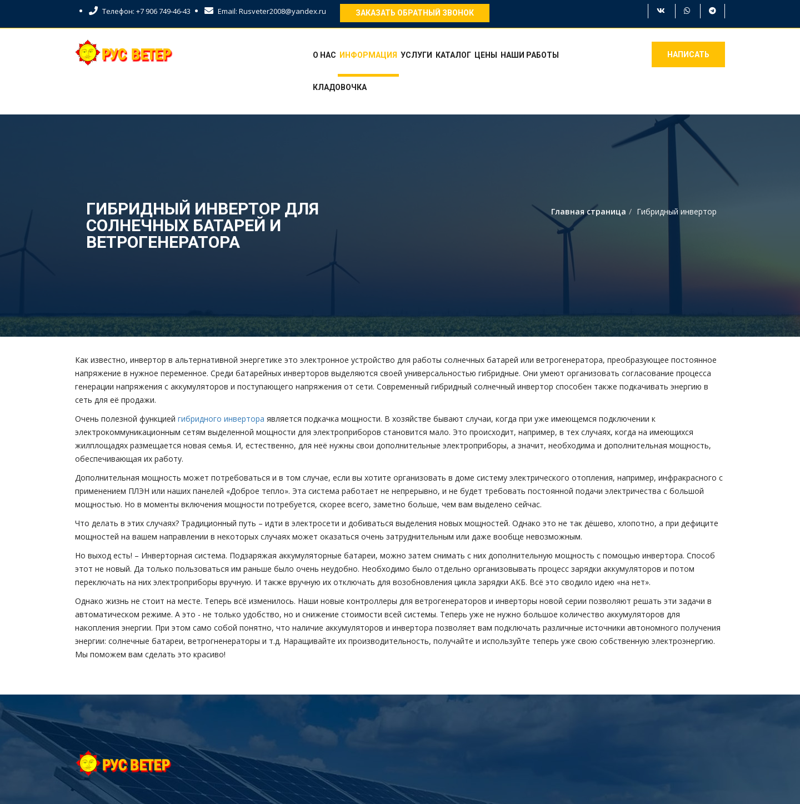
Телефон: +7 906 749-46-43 (140, 11)
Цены (485, 55)
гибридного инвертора (221, 418)
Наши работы (530, 55)
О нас (324, 55)
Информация (368, 55)
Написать (688, 54)
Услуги (416, 55)
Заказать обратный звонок (415, 12)
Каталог (453, 55)
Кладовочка (340, 87)
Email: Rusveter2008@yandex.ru (265, 11)
